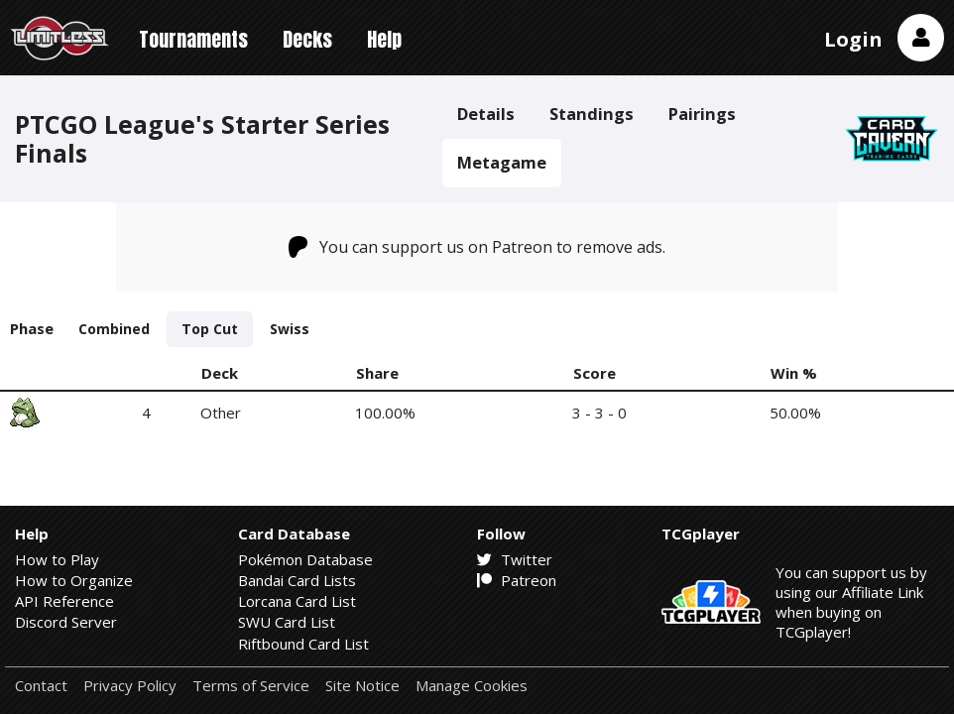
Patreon (516, 580)
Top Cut (209, 328)
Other (220, 412)
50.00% (795, 412)
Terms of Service (250, 685)
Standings (591, 113)
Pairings (702, 113)
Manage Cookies (472, 685)
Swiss (289, 328)
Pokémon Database (305, 559)
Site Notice (362, 685)
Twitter (514, 559)
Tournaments (193, 39)
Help (384, 39)
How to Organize (74, 580)
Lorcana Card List (297, 601)
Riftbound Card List (303, 644)
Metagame (501, 162)
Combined (114, 328)
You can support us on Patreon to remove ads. (477, 247)
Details (486, 113)
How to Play (57, 559)
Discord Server (66, 622)
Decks (307, 39)
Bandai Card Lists (297, 580)
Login (853, 39)
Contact (41, 685)
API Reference (64, 601)
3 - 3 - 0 (599, 412)
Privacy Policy (130, 685)
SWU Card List (286, 622)
